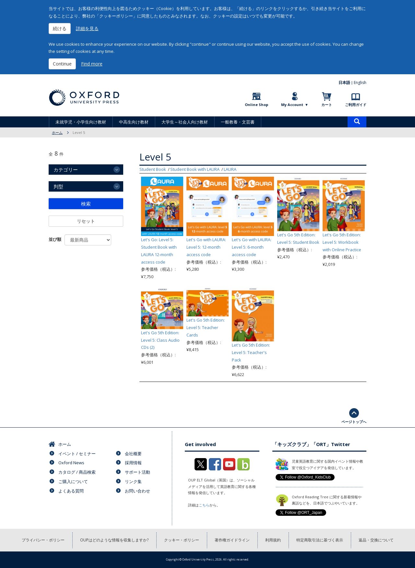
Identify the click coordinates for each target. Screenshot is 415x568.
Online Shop (256, 104)
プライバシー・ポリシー (43, 540)
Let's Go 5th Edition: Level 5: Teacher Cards (205, 327)
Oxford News (71, 463)
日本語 (344, 82)
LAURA (230, 169)
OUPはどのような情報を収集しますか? (114, 540)
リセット (86, 221)
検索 (86, 203)
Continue (62, 64)
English (360, 82)
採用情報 (133, 463)
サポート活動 (137, 472)
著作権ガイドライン (232, 540)
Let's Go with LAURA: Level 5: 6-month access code (251, 247)
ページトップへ (353, 421)
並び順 (55, 239)
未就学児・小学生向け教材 (80, 122)
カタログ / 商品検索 (77, 472)
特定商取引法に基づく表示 (319, 540)
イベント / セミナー (77, 453)
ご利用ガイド (355, 104)
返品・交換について (376, 540)
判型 (58, 186)
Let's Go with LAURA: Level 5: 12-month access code (206, 247)
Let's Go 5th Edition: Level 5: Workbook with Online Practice (342, 242)
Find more (91, 64)
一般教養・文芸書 (238, 122)
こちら (204, 505)
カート (326, 104)
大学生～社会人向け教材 (184, 122)
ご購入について (73, 481)
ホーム (57, 132)
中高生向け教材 (133, 122)
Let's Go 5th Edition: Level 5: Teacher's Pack (251, 352)
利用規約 (273, 540)
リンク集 (133, 481)
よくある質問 (71, 491)
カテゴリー (65, 169)
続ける (59, 28)
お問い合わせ (137, 491)
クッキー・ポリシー (181, 540)
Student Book (152, 169)
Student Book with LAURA (194, 169)
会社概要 (133, 453)
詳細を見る (87, 28)
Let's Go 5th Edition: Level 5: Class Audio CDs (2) (160, 340)
